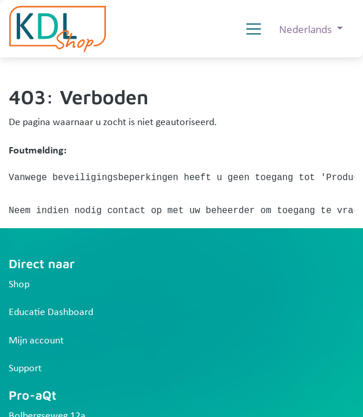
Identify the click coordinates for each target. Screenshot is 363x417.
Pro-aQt (33, 394)
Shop (19, 284)
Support (25, 368)
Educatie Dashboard (51, 312)
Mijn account (36, 340)
